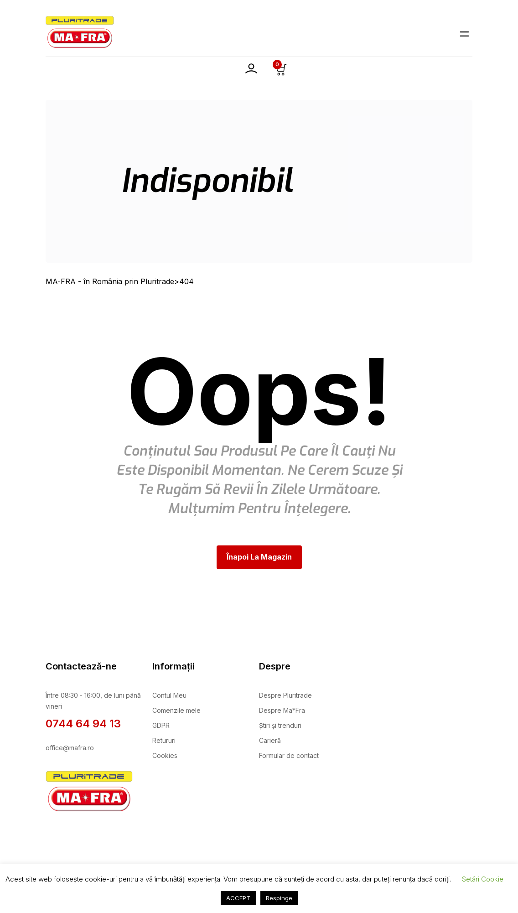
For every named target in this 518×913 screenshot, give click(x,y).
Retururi (164, 740)
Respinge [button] (279, 898)
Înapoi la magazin (259, 556)
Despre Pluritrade (285, 695)
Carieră (270, 740)
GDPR (161, 725)
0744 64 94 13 (83, 723)
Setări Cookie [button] (482, 879)
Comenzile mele (176, 710)
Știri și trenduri (280, 725)
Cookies (164, 755)
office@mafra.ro (70, 748)
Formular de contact (289, 755)
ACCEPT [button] (238, 898)
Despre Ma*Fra (282, 710)
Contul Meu (169, 695)
